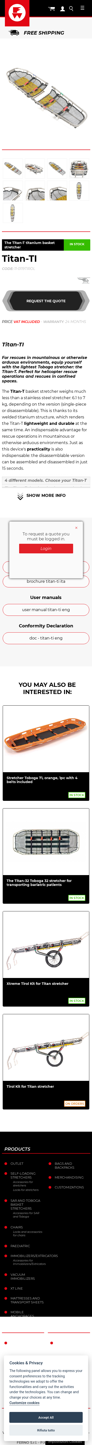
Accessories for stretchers (23, 1183)
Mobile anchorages (22, 1314)
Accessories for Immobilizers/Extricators (29, 1262)
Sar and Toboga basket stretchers (25, 1204)
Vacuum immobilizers (23, 1276)
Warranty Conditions (67, 1345)
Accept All (45, 1417)
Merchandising (69, 1177)
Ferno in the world (22, 1345)
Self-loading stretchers (23, 1175)
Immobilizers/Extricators (28, 1256)
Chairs (17, 1227)
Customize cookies (24, 1403)
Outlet (17, 1163)
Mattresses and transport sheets (27, 1300)
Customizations (69, 1187)
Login (46, 548)
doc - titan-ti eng (46, 638)
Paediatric (20, 1246)
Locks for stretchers (26, 1190)
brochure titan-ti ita (46, 581)
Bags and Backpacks (64, 1165)
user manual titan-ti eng (46, 609)
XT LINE (17, 1288)
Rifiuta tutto (46, 1430)
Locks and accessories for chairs (27, 1233)
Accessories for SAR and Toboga (26, 1214)
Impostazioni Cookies (65, 1441)
